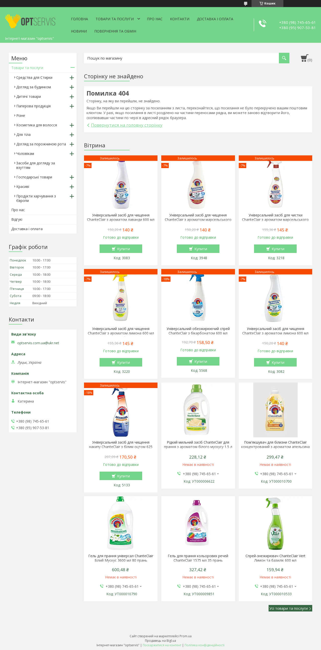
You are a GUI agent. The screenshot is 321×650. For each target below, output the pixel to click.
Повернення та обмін (115, 31)
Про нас (155, 19)
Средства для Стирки (34, 77)
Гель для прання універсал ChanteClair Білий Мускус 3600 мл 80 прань (120, 558)
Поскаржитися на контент (162, 645)
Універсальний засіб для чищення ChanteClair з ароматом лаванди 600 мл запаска (120, 219)
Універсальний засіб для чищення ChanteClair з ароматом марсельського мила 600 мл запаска (198, 219)
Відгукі (16, 219)
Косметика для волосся (36, 125)
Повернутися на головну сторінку (127, 125)
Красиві (22, 186)
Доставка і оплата (215, 19)
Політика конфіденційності (204, 645)
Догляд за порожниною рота (41, 144)
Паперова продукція (33, 106)
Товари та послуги (115, 19)
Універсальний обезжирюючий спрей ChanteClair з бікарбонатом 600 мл (198, 331)
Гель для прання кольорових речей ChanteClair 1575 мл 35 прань (198, 558)
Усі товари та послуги (288, 608)
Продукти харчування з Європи (36, 198)
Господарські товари (34, 177)
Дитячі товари (28, 96)
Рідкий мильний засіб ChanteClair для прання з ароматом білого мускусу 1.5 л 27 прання (198, 447)
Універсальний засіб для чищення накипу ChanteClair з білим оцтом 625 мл (120, 447)
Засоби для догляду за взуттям (35, 165)
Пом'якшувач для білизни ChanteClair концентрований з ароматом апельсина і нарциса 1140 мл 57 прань (275, 447)
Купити (123, 248)
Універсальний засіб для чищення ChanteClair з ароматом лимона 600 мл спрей (121, 333)
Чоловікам (25, 153)
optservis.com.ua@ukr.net (38, 343)
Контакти (179, 19)
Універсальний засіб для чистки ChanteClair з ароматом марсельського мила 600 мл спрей (275, 219)
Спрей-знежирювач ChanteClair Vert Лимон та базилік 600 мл (275, 558)
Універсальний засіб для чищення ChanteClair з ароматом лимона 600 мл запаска (275, 333)
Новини (79, 31)
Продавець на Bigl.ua (160, 640)
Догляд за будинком (33, 87)
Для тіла (23, 134)
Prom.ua (186, 636)
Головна (79, 19)
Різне (20, 115)
